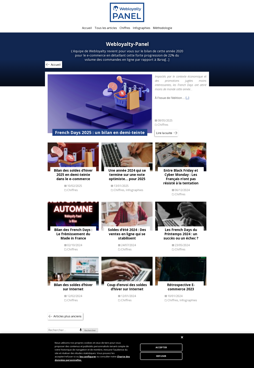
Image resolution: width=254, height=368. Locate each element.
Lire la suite (164, 133)
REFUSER (161, 357)
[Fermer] (182, 339)
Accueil (87, 28)
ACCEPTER (161, 349)
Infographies (141, 28)
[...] (187, 98)
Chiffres (125, 28)
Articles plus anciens (67, 316)
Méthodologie (162, 28)
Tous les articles (106, 28)
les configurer (88, 358)
